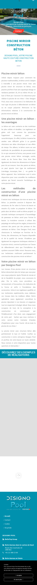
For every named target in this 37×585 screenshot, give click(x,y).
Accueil (6, 516)
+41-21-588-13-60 (11, 552)
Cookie (6, 524)
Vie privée (7, 528)
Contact (18, 31)
